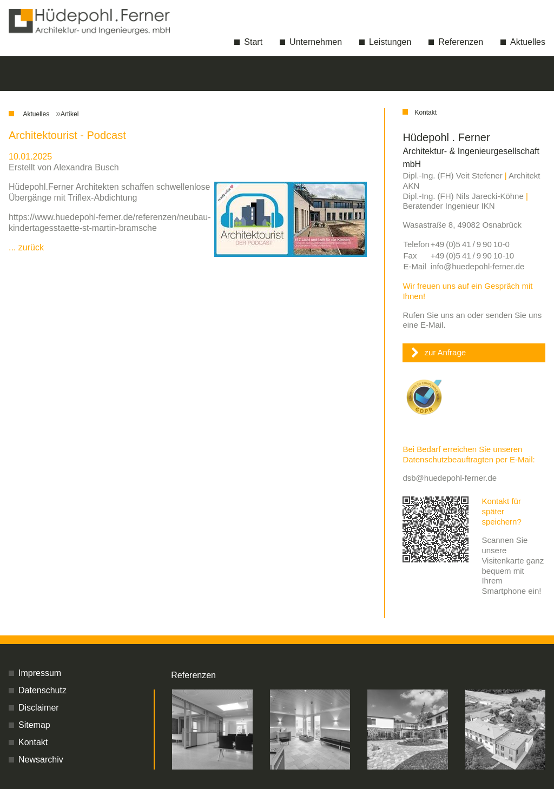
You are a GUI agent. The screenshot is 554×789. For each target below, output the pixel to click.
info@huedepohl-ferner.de (478, 266)
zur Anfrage (445, 352)
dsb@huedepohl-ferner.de (450, 477)
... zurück (26, 247)
